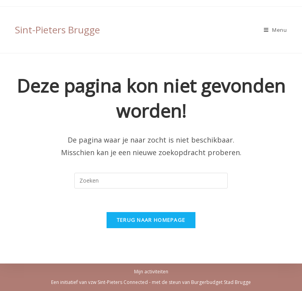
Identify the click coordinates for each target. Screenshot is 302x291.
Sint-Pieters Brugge (57, 29)
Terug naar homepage (151, 219)
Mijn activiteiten (151, 271)
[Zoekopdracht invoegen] (151, 181)
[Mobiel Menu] (275, 30)
